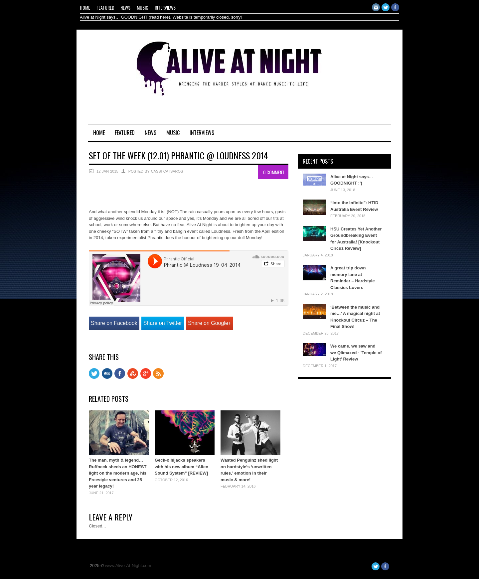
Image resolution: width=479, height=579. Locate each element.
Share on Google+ (209, 323)
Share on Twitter (162, 323)
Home (85, 7)
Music (142, 7)
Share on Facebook (114, 323)
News (125, 7)
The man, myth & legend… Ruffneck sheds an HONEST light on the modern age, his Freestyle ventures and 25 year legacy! (117, 473)
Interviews (165, 7)
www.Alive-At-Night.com (128, 565)
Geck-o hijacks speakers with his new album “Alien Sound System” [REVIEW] (181, 467)
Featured (105, 7)
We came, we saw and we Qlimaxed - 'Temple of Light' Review (356, 353)
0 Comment (273, 172)
